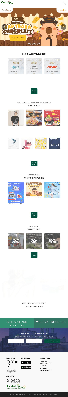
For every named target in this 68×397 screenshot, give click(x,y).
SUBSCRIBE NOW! (52, 341)
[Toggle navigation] (63, 2)
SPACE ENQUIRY (45, 363)
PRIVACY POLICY (46, 370)
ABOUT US (43, 361)
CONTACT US (44, 365)
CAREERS (43, 368)
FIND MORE (34, 91)
